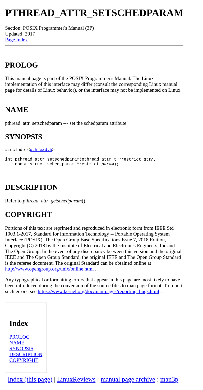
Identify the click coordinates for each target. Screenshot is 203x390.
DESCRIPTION (26, 358)
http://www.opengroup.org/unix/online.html (49, 273)
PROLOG (20, 341)
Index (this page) (30, 383)
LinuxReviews (76, 383)
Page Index (16, 39)
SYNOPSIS (22, 353)
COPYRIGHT (24, 364)
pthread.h (41, 150)
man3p (169, 383)
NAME (17, 347)
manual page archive (128, 383)
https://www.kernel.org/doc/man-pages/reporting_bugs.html (98, 295)
